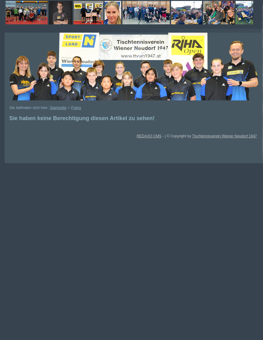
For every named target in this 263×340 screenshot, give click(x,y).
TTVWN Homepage (126, 12)
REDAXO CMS (149, 136)
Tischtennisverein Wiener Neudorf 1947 (224, 136)
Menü (11, 3)
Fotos (76, 107)
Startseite (58, 107)
